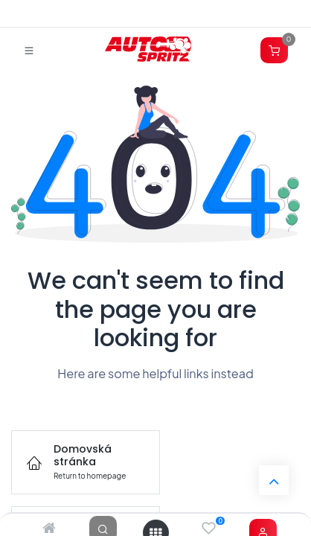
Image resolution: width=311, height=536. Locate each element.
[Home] (49, 528)
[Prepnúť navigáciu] (29, 50)
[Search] (103, 528)
